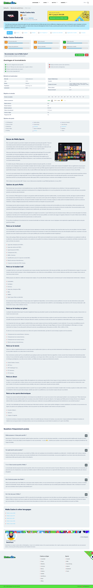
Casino (24, 33)
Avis (10, 33)
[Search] (88, 2)
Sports (45, 2)
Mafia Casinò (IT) (11, 515)
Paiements (63, 2)
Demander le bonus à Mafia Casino (58, 18)
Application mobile (71, 33)
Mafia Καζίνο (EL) (11, 518)
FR (84, 2)
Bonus (16, 33)
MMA (67, 561)
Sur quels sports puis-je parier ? (46, 450)
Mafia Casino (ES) (11, 521)
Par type (54, 2)
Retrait (32, 33)
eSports (68, 566)
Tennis (67, 571)
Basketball (64, 126)
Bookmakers (35, 2)
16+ (65, 100)
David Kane (31, 18)
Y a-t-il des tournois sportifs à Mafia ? (46, 465)
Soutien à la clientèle (56, 33)
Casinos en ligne (44, 556)
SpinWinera (43, 576)
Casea (42, 561)
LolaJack (43, 566)
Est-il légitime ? (43, 33)
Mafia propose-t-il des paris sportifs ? (46, 435)
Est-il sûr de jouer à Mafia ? (46, 494)
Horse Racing (69, 563)
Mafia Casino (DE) (11, 523)
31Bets (42, 581)
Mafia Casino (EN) (11, 513)
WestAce (43, 563)
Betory (42, 568)
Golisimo (42, 571)
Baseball (36, 126)
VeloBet (42, 573)
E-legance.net (86, 586)
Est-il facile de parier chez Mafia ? (46, 480)
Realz (42, 578)
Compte (82, 33)
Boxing (35, 130)
